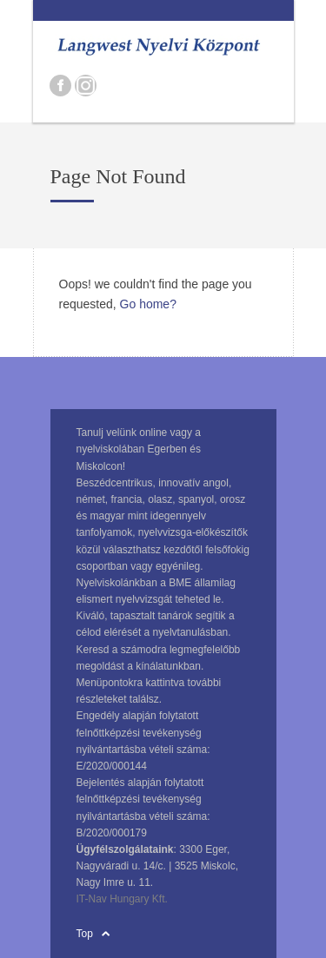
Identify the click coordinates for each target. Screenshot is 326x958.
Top (85, 934)
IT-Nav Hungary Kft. (122, 899)
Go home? (148, 304)
